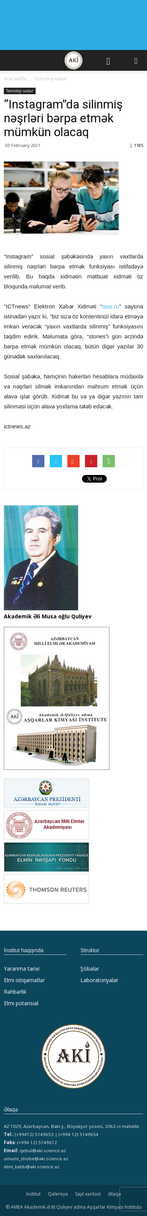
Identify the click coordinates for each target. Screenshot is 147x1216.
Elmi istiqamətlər (24, 980)
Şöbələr (89, 968)
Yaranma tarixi (21, 968)
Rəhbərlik (15, 991)
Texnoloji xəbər (19, 90)
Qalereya (58, 1194)
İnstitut (33, 1194)
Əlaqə (114, 1194)
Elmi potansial (21, 1003)
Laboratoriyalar (99, 980)
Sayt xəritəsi (88, 1194)
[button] (136, 60)
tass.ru (110, 306)
